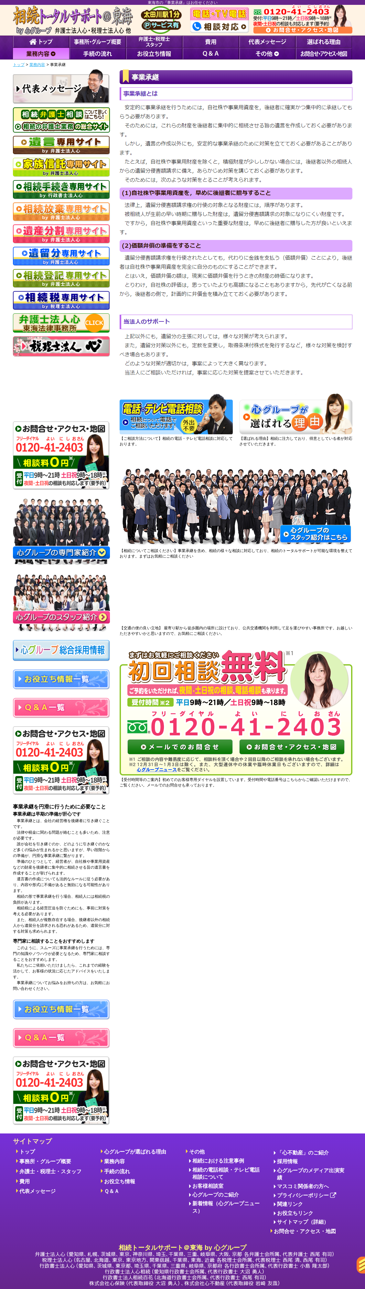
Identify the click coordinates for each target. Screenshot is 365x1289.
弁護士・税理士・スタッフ (50, 1171)
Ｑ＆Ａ (111, 1191)
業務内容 (37, 64)
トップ (19, 64)
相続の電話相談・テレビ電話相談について (226, 1173)
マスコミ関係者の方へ (303, 1186)
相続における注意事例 (218, 1161)
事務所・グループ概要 (45, 1161)
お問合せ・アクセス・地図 (305, 1231)
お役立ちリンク (295, 1213)
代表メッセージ (37, 1191)
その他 (197, 1151)
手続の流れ (117, 1171)
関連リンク (290, 1204)
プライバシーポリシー (306, 1196)
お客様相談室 (207, 1186)
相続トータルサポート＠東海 (184, 1265)
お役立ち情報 (119, 1181)
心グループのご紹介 (215, 1194)
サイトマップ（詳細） (303, 1222)
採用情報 (287, 1161)
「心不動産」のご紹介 (303, 1152)
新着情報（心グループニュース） (226, 1207)
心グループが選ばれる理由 (135, 1151)
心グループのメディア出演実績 (310, 1174)
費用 (24, 1181)
